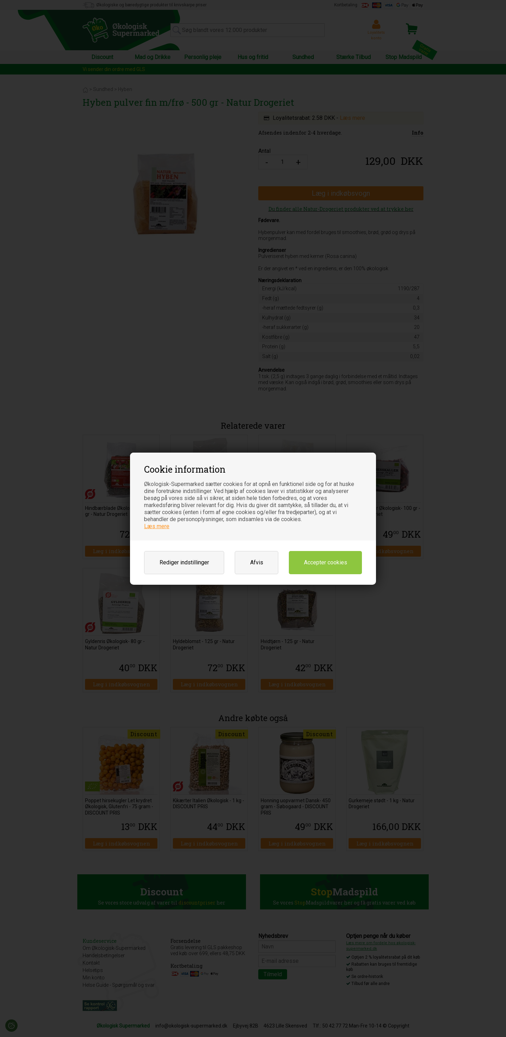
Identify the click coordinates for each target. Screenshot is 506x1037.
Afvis (256, 562)
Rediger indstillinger (184, 562)
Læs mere (156, 526)
